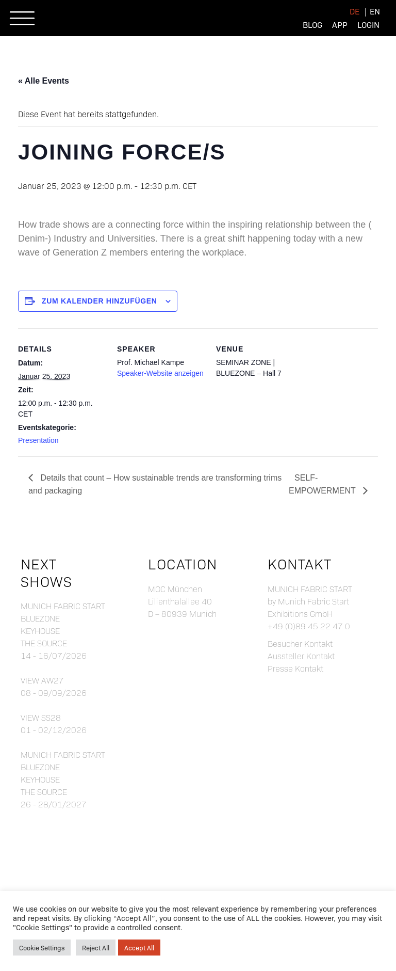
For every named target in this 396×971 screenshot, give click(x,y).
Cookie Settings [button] (41, 947)
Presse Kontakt (295, 668)
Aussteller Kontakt (301, 655)
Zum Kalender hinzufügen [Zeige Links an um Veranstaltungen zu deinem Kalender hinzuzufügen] (99, 301)
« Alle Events (43, 80)
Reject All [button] (95, 947)
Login (368, 24)
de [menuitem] (354, 11)
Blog (312, 24)
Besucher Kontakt (300, 643)
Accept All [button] (139, 947)
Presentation (38, 440)
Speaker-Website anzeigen (160, 373)
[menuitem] (354, 11)
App (340, 24)
